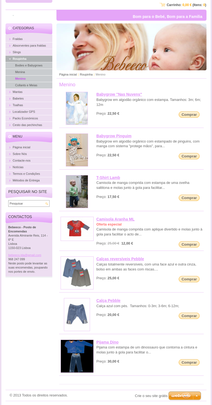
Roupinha (86, 74)
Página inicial (68, 74)
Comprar (189, 114)
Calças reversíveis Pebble (120, 259)
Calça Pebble (108, 300)
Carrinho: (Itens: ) (186, 5)
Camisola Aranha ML (115, 219)
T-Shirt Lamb (108, 177)
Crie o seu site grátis (151, 396)
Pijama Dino (107, 342)
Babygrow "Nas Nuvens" (119, 94)
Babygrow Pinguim (114, 136)
